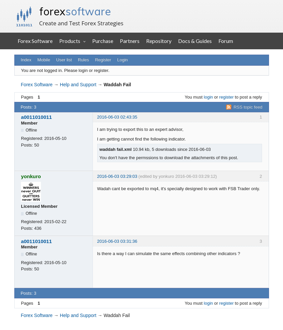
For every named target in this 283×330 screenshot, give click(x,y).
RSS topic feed (247, 107)
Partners (130, 41)
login (208, 97)
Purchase (102, 41)
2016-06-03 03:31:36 (117, 241)
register (226, 97)
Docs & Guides (195, 41)
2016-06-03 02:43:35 (117, 117)
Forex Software (35, 41)
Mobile (43, 59)
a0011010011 (36, 117)
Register (103, 59)
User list (64, 59)
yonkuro (31, 176)
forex (75, 11)
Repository (158, 41)
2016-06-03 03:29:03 (117, 176)
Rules (83, 59)
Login (122, 59)
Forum (225, 41)
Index (26, 59)
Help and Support (78, 84)
